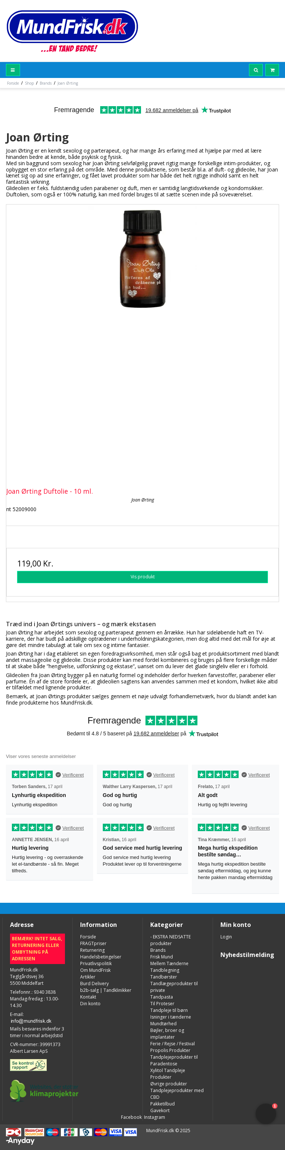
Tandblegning (164, 970)
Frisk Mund (161, 957)
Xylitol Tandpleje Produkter (167, 1073)
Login (226, 937)
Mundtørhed (163, 1023)
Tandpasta (161, 997)
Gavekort (160, 1110)
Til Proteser (162, 1003)
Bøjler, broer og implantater (167, 1033)
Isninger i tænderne (170, 1017)
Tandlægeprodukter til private (174, 986)
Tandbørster (163, 977)
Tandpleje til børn (169, 1010)
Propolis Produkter (170, 1050)
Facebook (131, 1117)
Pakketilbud (162, 1104)
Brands (158, 950)
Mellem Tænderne (169, 963)
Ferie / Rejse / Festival (172, 1043)
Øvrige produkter (168, 1084)
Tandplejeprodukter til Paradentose (174, 1060)
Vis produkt (143, 577)
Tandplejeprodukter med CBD (177, 1093)
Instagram (154, 1117)
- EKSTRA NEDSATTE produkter (170, 940)
